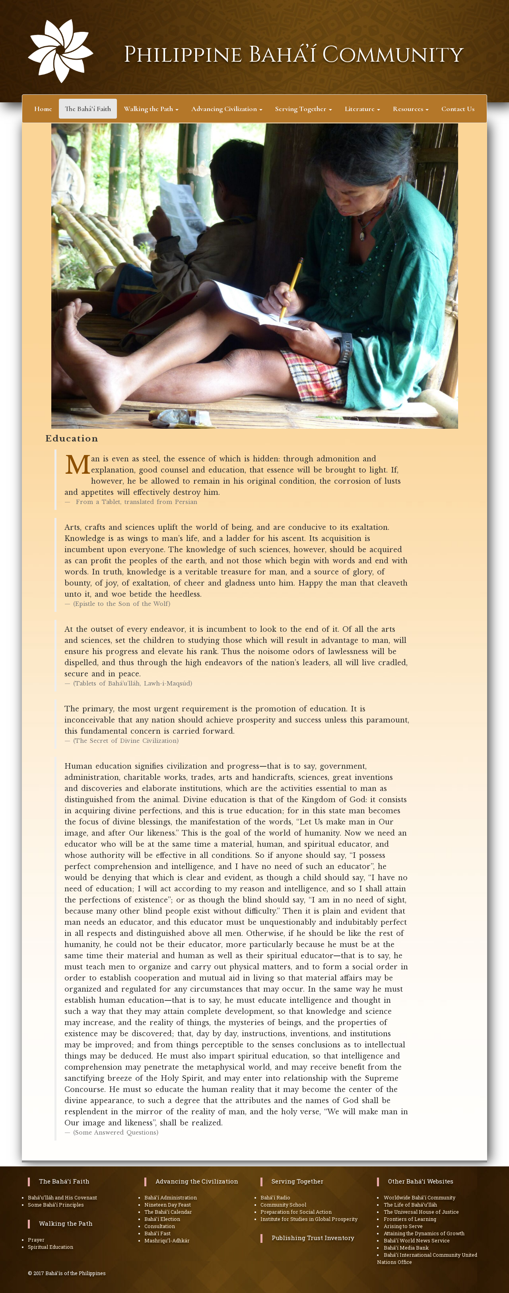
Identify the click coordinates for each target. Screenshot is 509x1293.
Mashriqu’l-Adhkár (167, 1240)
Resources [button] (411, 108)
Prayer (36, 1239)
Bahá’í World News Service (417, 1240)
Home (43, 108)
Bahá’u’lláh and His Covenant (62, 1197)
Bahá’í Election (162, 1219)
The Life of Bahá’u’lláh (410, 1204)
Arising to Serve (403, 1226)
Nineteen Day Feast (167, 1204)
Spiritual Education (50, 1247)
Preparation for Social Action (296, 1212)
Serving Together (297, 1181)
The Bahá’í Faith (64, 1181)
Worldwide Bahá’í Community (419, 1197)
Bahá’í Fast (157, 1233)
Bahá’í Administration (170, 1197)
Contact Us (457, 108)
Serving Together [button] (303, 108)
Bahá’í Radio (275, 1197)
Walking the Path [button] (151, 108)
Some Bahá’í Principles (56, 1204)
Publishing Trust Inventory (313, 1238)
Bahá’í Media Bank (406, 1247)
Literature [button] (362, 108)
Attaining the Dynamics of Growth (424, 1233)
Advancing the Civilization (196, 1181)
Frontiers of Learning (410, 1219)
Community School (283, 1204)
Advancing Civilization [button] (226, 108)
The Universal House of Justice (421, 1212)
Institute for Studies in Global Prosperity (308, 1219)
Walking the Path (66, 1223)
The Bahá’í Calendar (168, 1212)
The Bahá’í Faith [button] (91, 109)
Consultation (159, 1226)
